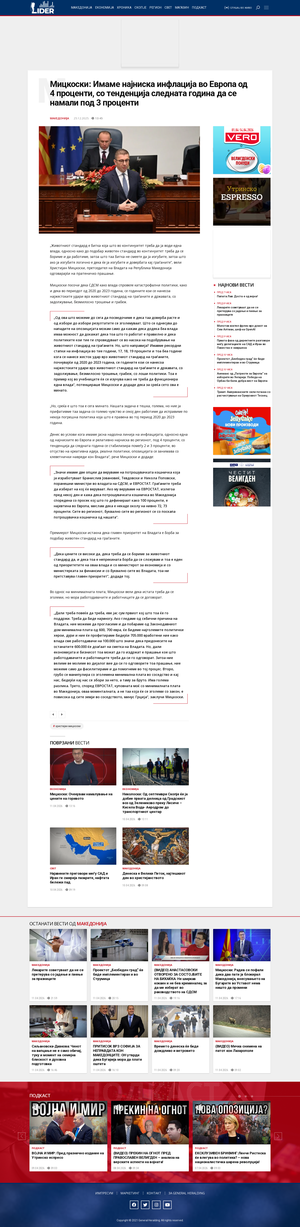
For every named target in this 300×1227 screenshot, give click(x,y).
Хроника (124, 7)
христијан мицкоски (68, 726)
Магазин (182, 7)
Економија (104, 7)
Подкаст (199, 7)
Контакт (154, 1193)
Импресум (104, 1193)
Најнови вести (236, 285)
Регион (155, 7)
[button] (21, 1136)
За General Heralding (187, 1193)
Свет (168, 7)
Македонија (81, 7)
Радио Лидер (42, 7)
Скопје (140, 7)
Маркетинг (130, 1193)
